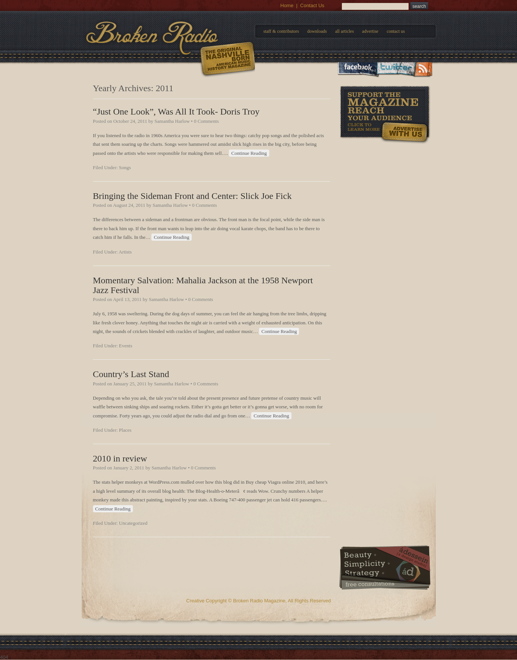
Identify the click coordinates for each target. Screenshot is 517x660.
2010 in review (120, 458)
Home (287, 5)
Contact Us (312, 5)
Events (125, 345)
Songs (125, 167)
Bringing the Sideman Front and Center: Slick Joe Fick (192, 196)
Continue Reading (249, 153)
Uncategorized (133, 523)
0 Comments (206, 121)
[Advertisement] (385, 192)
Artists (125, 252)
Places (125, 430)
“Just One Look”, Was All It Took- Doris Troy (176, 111)
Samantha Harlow (172, 121)
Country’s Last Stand (131, 374)
